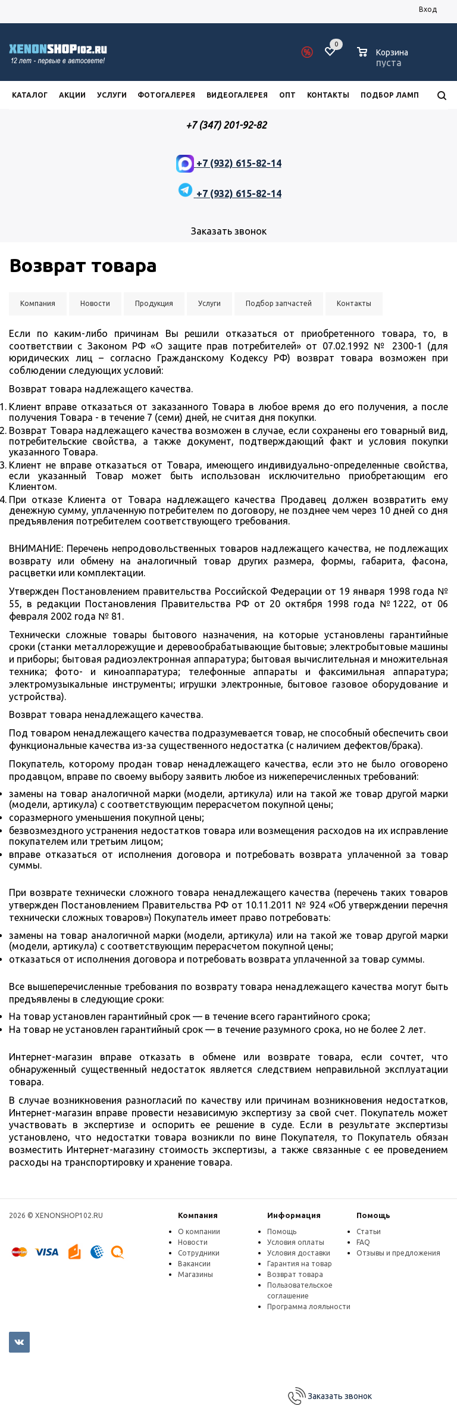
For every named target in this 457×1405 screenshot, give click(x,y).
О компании (199, 1231)
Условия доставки (298, 1253)
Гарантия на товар (299, 1263)
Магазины (195, 1274)
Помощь (373, 1215)
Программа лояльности (308, 1306)
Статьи (368, 1231)
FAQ (363, 1242)
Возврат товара (295, 1274)
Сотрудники (199, 1253)
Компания (198, 1215)
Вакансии (194, 1263)
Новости (193, 1242)
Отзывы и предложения (398, 1253)
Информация (294, 1215)
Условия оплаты (295, 1242)
